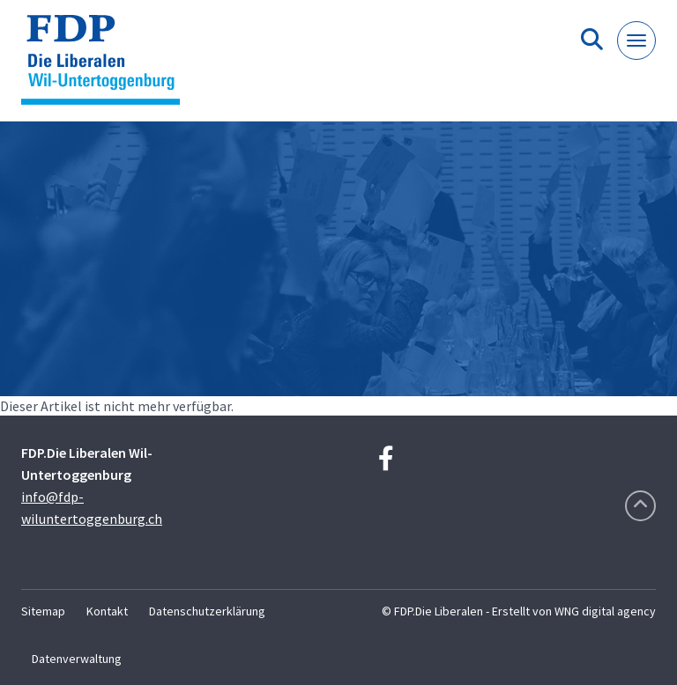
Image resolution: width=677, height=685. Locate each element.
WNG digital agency (605, 611)
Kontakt (107, 611)
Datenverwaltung (77, 659)
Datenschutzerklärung (207, 611)
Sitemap (43, 611)
